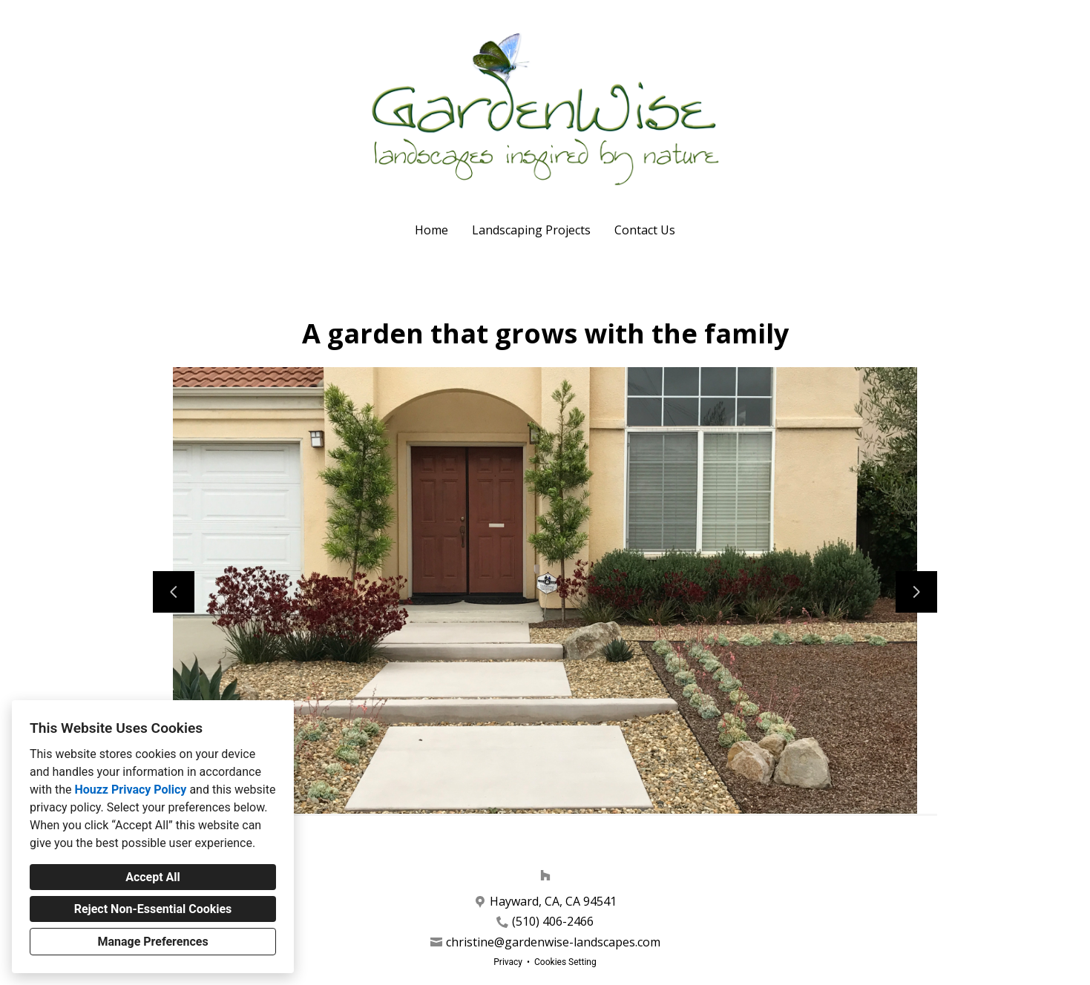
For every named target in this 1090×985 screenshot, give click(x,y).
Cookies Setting (565, 962)
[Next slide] (916, 592)
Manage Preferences (152, 942)
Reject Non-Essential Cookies (153, 909)
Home (431, 230)
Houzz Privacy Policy (130, 790)
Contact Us (644, 230)
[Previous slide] (173, 592)
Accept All (152, 877)
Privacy (507, 962)
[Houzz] (545, 875)
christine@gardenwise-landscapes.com (553, 942)
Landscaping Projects (531, 230)
